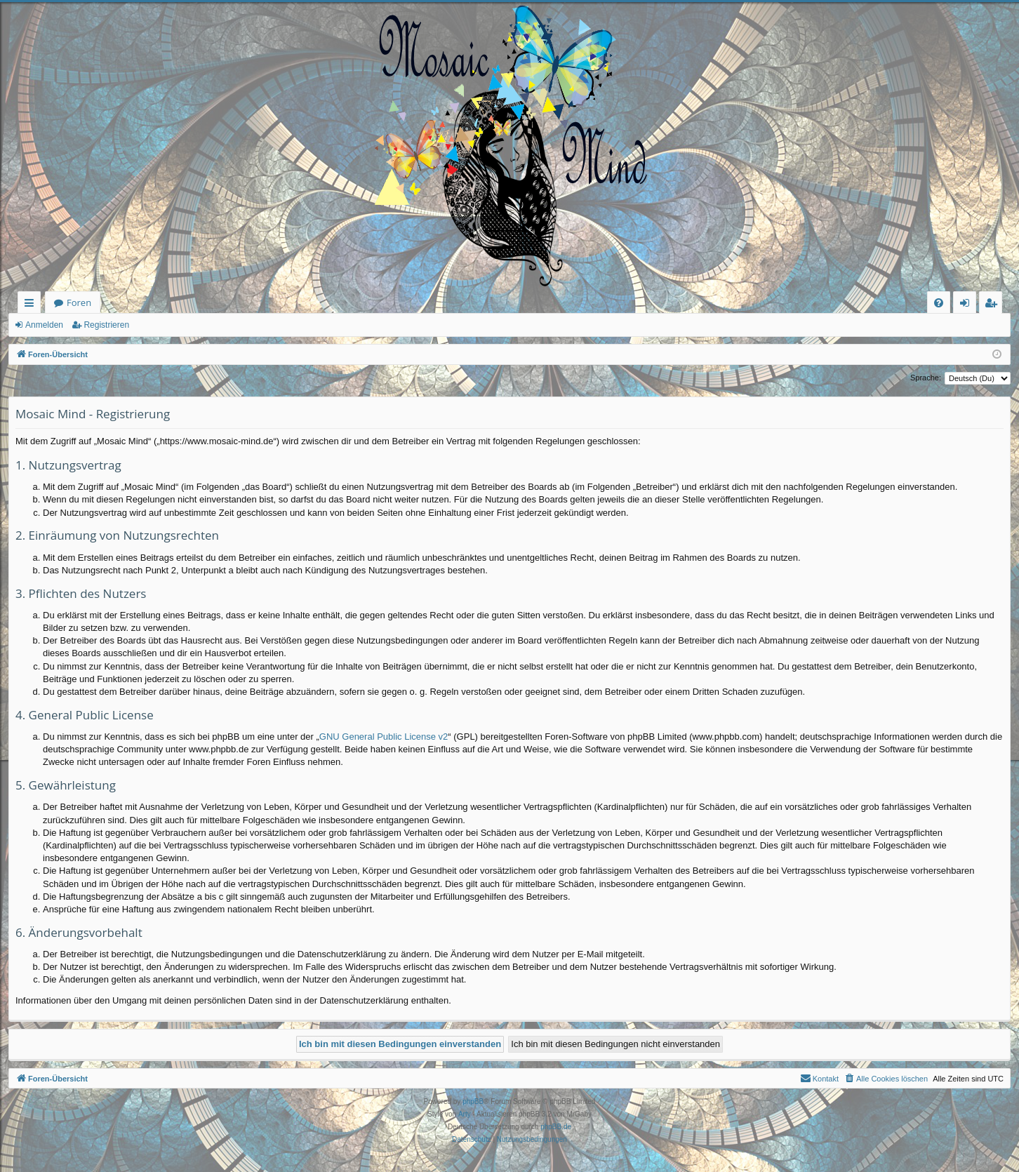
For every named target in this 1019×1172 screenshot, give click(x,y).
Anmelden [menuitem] (968, 305)
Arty (464, 1114)
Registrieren (106, 325)
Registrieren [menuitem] (993, 305)
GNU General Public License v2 (383, 736)
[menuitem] (939, 303)
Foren (79, 302)
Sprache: (925, 377)
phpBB (473, 1101)
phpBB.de (555, 1127)
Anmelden (44, 325)
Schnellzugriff (32, 305)
